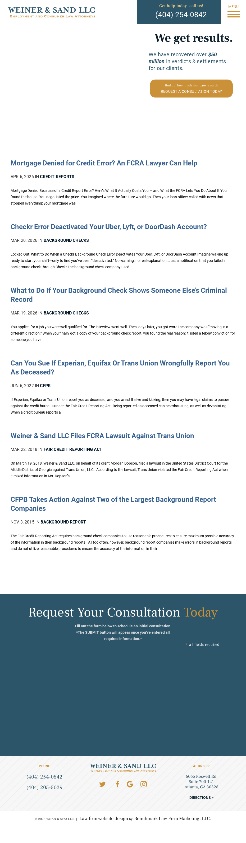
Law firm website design (103, 819)
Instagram (143, 784)
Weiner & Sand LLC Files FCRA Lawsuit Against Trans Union (102, 436)
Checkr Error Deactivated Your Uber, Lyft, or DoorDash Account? (109, 227)
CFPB (45, 385)
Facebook (117, 784)
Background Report (63, 522)
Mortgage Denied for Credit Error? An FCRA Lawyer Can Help (104, 163)
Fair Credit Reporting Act (73, 449)
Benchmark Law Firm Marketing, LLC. (172, 819)
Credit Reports (57, 176)
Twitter (102, 784)
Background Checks (66, 240)
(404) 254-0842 (181, 14)
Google (130, 784)
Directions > (201, 797)
